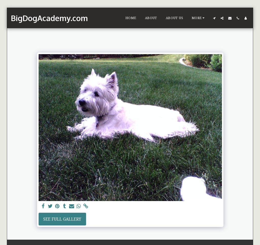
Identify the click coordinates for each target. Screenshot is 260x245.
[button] (214, 18)
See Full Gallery (62, 219)
